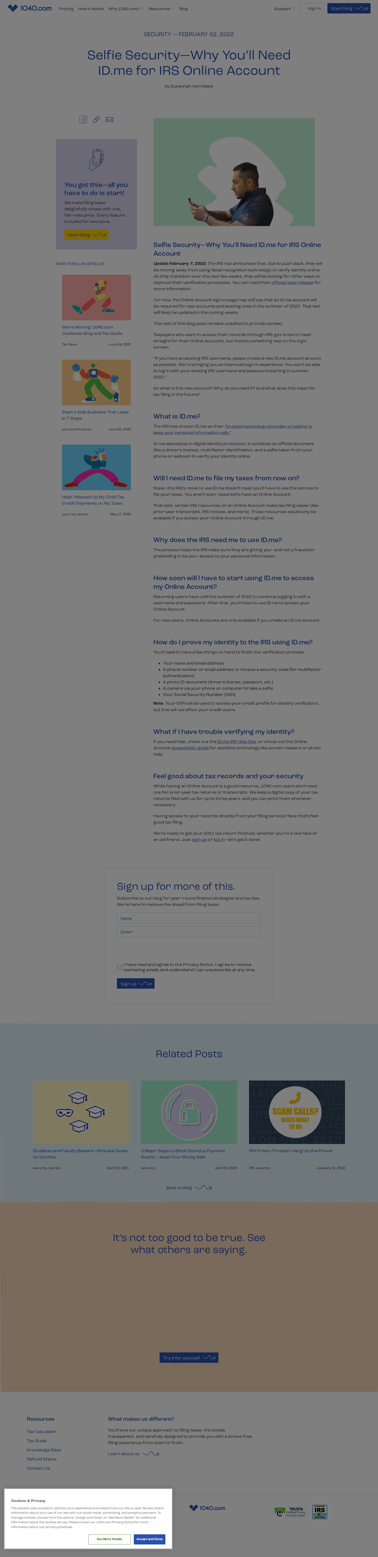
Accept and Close (149, 1539)
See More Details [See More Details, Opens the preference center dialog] (109, 1539)
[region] (88, 1518)
